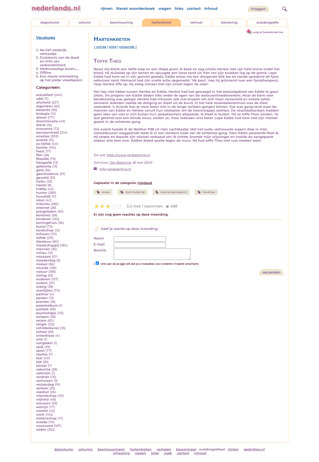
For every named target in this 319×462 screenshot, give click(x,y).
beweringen (186, 449)
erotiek (42, 140)
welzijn (42, 407)
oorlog (41, 275)
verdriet (42, 377)
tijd (39, 362)
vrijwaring (121, 453)
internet (42, 208)
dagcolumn (49, 22)
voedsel (42, 392)
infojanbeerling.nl (115, 169)
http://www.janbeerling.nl (128, 155)
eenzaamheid (47, 132)
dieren (41, 117)
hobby (41, 189)
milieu (41, 253)
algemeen (44, 106)
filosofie (42, 159)
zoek (168, 453)
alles (112, 47)
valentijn (43, 373)
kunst (41, 226)
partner (42, 294)
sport (40, 350)
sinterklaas (45, 335)
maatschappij (47, 245)
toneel (41, 365)
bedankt (43, 110)
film (39, 155)
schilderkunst (47, 328)
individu (43, 204)
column (85, 22)
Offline (45, 72)
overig (41, 287)
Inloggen (258, 9)
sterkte (42, 354)
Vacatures (45, 37)
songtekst (44, 343)
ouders (42, 283)
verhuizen (44, 381)
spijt (39, 347)
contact (194, 8)
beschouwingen (111, 449)
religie (41, 324)
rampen (42, 317)
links (179, 8)
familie (42, 147)
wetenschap (46, 418)
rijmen (107, 8)
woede (41, 422)
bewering (229, 22)
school (41, 332)
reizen (41, 320)
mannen (43, 249)
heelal (41, 185)
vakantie (43, 369)
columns (85, 449)
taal (39, 358)
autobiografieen (212, 449)
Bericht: (100, 250)
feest (40, 151)
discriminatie (47, 121)
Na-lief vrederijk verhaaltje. (53, 52)
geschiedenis (47, 174)
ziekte (41, 429)
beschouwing (121, 22)
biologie (43, 114)
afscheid (43, 102)
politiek (42, 309)
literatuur (43, 241)
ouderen (43, 279)
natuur (41, 271)
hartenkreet (161, 22)
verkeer (42, 388)
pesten (42, 298)
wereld (42, 411)
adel (39, 99)
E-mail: (99, 244)
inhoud (211, 8)
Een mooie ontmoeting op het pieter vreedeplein (61, 78)
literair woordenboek (135, 8)
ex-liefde (43, 144)
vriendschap (46, 396)
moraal (41, 264)
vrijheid (42, 399)
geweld (42, 177)
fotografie (44, 162)
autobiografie (268, 22)
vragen (164, 8)
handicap (206, 192)
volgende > (128, 47)
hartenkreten (141, 449)
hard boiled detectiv (171, 192)
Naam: (99, 238)
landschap (45, 230)
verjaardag (45, 384)
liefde (41, 238)
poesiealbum (47, 305)
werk (40, 414)
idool (40, 200)
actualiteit (44, 95)
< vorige (100, 47)
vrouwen (43, 403)
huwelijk (43, 196)
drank (41, 125)
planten (42, 302)
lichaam (42, 234)
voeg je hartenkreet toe (267, 32)
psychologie (46, 313)
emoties (42, 136)
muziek (42, 268)
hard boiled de (132, 192)
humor (41, 193)
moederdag (45, 260)
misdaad (43, 256)
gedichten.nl (254, 449)
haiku (41, 181)
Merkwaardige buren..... (59, 69)
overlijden (44, 290)
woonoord (44, 426)
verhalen (164, 449)
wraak (103, 192)
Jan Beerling (120, 162)
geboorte (43, 166)
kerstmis (43, 215)
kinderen (43, 219)
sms (39, 339)
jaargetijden (46, 211)
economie (44, 129)
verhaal (196, 22)
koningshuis (46, 223)
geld (40, 170)
